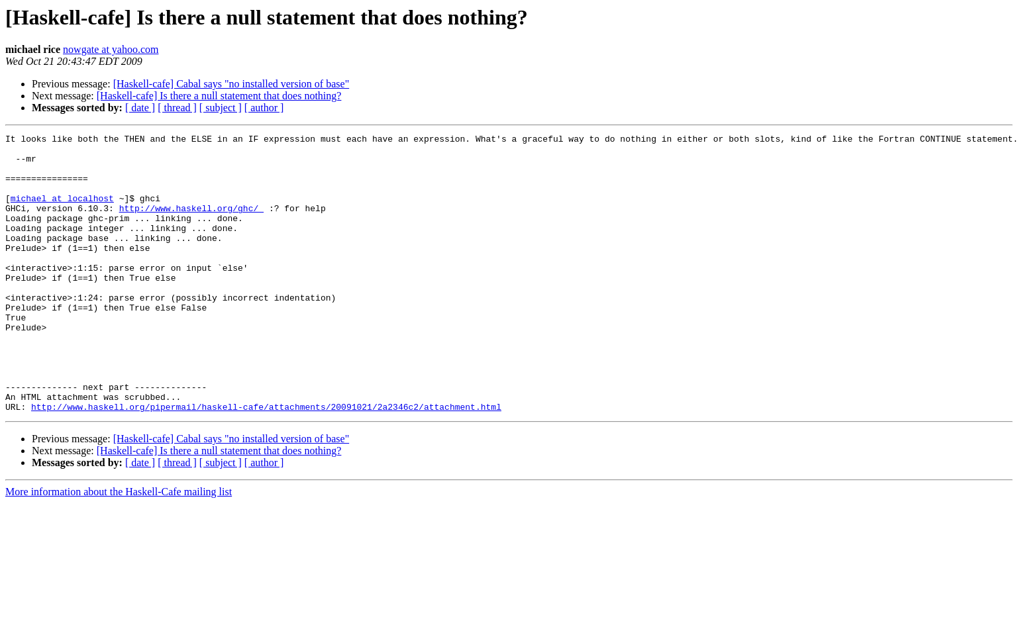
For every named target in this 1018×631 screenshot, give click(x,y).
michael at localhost (62, 212)
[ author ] (264, 107)
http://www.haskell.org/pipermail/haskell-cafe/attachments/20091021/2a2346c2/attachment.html (266, 462)
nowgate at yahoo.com (110, 49)
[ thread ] (177, 107)
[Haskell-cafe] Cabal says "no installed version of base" (231, 83)
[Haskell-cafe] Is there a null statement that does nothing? (219, 95)
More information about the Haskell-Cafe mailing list (118, 547)
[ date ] (140, 107)
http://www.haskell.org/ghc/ (191, 224)
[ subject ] (220, 107)
